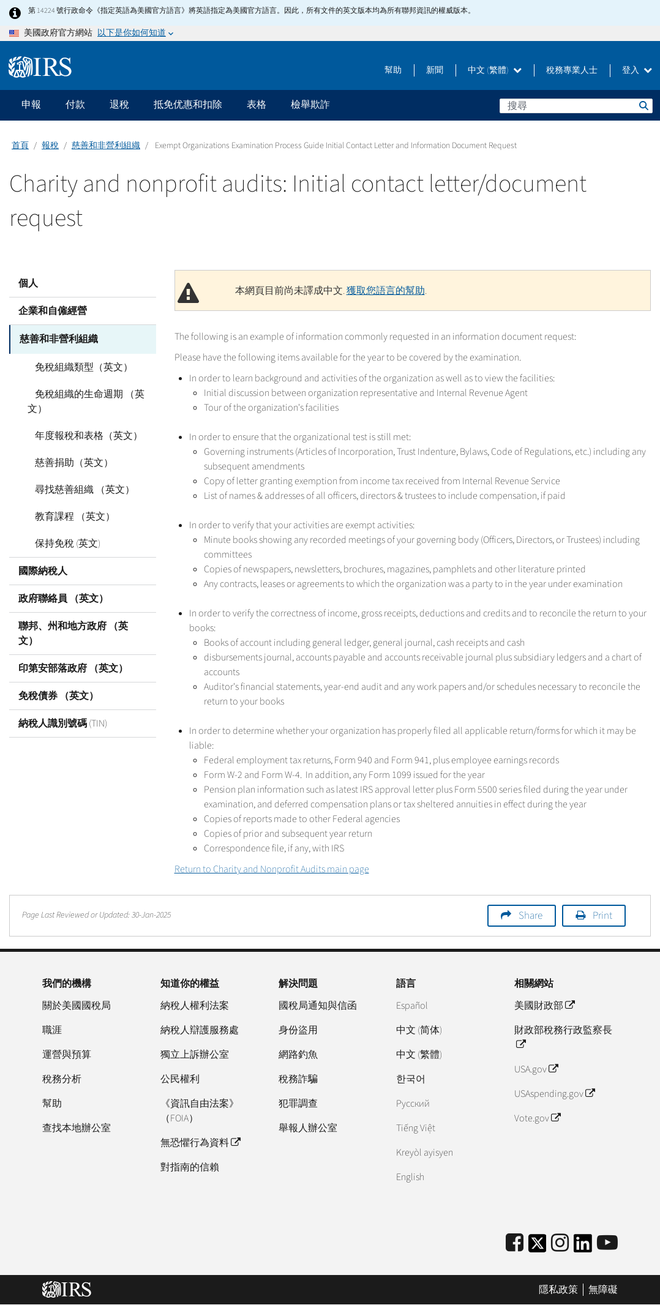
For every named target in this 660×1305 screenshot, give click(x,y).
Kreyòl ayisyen (424, 1152)
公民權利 (180, 1079)
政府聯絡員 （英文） (63, 597)
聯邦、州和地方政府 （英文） (73, 632)
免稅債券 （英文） (58, 694)
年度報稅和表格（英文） (81, 434)
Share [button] (530, 915)
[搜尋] (576, 106)
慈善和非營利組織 (106, 146)
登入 (637, 70)
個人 (28, 283)
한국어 (411, 1079)
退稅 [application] (119, 104)
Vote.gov (537, 1118)
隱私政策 (558, 1290)
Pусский (413, 1103)
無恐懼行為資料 (200, 1143)
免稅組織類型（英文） (77, 365)
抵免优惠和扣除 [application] (188, 104)
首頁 (20, 146)
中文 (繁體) (495, 70)
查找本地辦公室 (76, 1128)
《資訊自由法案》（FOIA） (199, 1111)
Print (602, 915)
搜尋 (643, 105)
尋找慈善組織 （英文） (77, 488)
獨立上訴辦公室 (194, 1054)
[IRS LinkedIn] (583, 1247)
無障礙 (603, 1290)
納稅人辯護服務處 (199, 1030)
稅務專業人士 (572, 70)
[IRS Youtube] (607, 1243)
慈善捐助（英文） (67, 461)
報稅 (50, 146)
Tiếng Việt (415, 1128)
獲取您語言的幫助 (386, 290)
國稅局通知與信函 (318, 1005)
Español (412, 1005)
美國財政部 (544, 1005)
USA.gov (536, 1069)
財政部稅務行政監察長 (563, 1037)
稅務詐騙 (298, 1079)
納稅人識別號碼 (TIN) (62, 721)
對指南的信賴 (189, 1167)
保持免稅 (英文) (60, 541)
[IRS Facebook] (514, 1243)
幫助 (393, 70)
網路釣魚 (298, 1054)
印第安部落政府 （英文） (73, 666)
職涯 (52, 1030)
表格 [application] (256, 104)
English (410, 1177)
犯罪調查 (298, 1103)
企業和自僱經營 (52, 311)
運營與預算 (66, 1054)
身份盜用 (298, 1030)
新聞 (434, 70)
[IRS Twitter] (537, 1247)
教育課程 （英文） (68, 515)
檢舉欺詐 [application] (310, 104)
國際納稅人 (42, 569)
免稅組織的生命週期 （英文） (82, 400)
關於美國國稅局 (76, 1005)
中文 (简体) (419, 1030)
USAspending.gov (554, 1094)
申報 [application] (31, 104)
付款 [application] (75, 104)
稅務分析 (61, 1079)
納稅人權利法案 (194, 1005)
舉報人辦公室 (308, 1128)
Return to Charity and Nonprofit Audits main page (271, 869)
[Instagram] (560, 1243)
